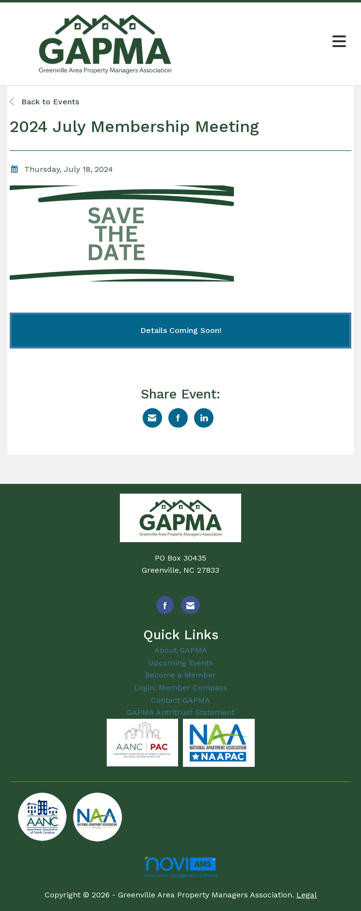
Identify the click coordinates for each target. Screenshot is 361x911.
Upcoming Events (180, 662)
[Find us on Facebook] (165, 605)
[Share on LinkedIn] (203, 418)
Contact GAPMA (180, 700)
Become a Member (180, 674)
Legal (306, 894)
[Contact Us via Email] (190, 605)
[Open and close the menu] (276, 42)
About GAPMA (180, 650)
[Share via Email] (152, 418)
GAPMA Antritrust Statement (180, 712)
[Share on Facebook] (178, 418)
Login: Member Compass (180, 687)
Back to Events (44, 101)
